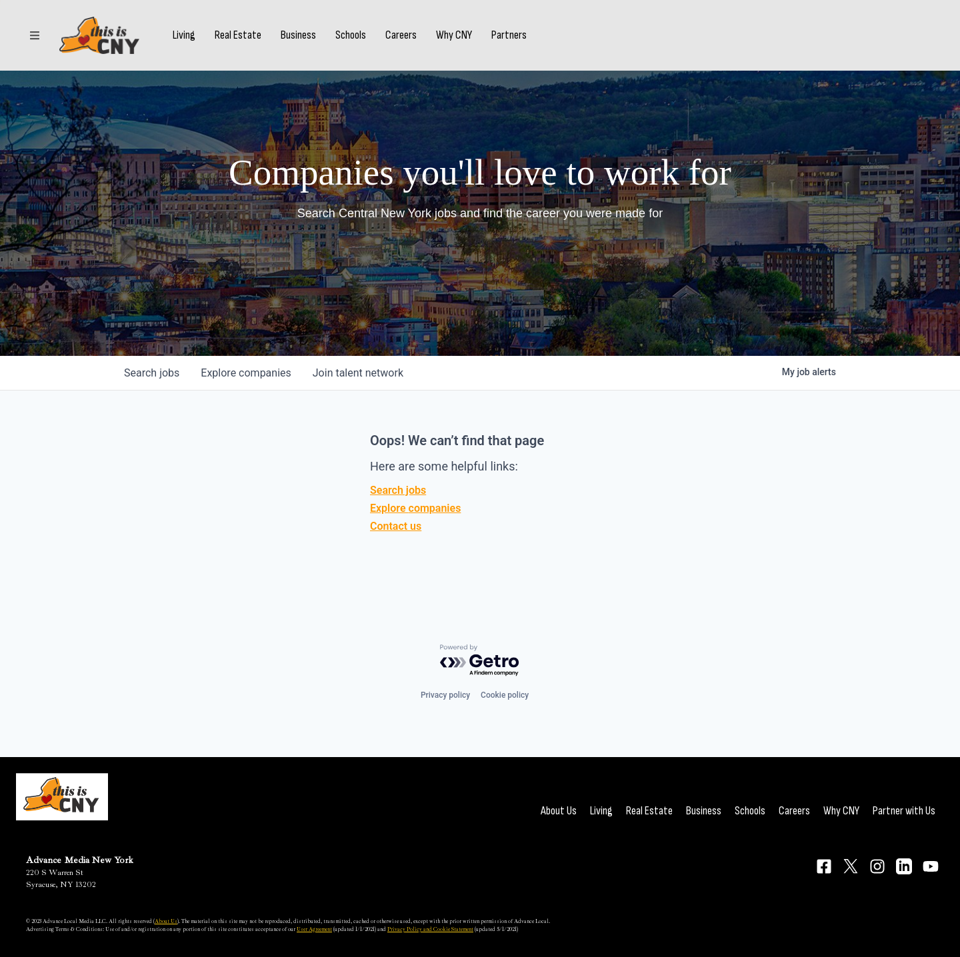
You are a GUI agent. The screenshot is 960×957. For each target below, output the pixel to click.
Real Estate (238, 35)
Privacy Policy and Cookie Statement (430, 929)
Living (184, 35)
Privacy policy (445, 695)
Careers (401, 35)
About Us (559, 811)
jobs (151, 373)
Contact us (395, 526)
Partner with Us (904, 811)
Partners (509, 35)
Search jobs (398, 490)
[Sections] (34, 35)
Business (298, 35)
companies (246, 373)
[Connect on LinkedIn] (904, 866)
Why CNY (454, 35)
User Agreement (314, 929)
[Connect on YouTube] (930, 866)
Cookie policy (505, 695)
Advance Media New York (79, 860)
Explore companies (415, 508)
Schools (350, 35)
